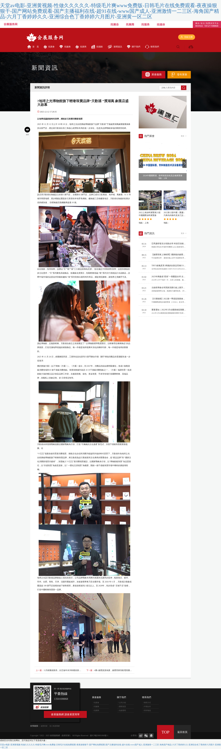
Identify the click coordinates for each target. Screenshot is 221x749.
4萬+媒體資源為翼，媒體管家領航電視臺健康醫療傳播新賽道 (121, 670)
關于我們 (133, 46)
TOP (165, 732)
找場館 (97, 47)
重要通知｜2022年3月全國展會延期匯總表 (170, 310)
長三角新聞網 (54, 726)
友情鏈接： (35, 726)
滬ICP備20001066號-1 (99, 735)
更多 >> (184, 136)
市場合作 (147, 707)
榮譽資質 (122, 707)
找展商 (81, 46)
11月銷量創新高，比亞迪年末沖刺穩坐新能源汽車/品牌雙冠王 (70, 670)
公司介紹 (122, 703)
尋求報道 (147, 710)
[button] (141, 163)
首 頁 (33, 47)
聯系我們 (152, 47)
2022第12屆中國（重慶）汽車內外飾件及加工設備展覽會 (174, 215)
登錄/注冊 (187, 37)
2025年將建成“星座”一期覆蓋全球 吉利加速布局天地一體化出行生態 (181, 277)
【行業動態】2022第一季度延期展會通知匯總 (171, 299)
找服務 (65, 46)
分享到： (135, 735)
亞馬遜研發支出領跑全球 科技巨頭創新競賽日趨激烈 (174, 244)
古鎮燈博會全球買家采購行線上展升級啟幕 (170, 288)
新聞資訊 (115, 47)
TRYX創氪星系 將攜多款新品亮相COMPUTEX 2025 (174, 266)
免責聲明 (122, 710)
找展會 (49, 46)
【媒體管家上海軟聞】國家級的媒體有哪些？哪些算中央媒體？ (179, 255)
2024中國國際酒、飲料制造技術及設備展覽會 (162, 176)
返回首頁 (182, 732)
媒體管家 (44, 726)
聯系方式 (147, 703)
